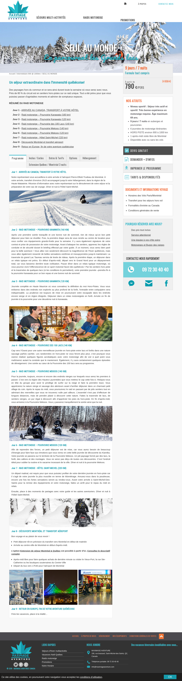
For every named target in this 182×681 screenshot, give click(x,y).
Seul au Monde (49, 74)
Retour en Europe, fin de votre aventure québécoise (47, 146)
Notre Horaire (48, 666)
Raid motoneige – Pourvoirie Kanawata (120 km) (46, 119)
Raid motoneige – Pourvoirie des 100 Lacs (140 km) (47, 124)
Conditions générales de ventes (142, 635)
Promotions (128, 20)
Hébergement (90, 158)
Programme (18, 158)
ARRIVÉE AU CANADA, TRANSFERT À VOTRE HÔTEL (50, 110)
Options (73, 158)
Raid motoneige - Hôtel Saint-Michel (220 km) (44, 137)
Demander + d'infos (142, 159)
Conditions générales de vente (143, 210)
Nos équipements (120, 635)
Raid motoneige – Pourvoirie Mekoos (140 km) (44, 128)
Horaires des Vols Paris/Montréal (144, 195)
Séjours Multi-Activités (51, 17)
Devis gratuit (139, 150)
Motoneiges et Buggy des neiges (147, 245)
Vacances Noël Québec (52, 654)
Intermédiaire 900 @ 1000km (29, 74)
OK (170, 676)
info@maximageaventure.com (103, 667)
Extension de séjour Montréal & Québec (40, 551)
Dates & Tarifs (56, 158)
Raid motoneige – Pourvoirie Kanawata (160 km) (46, 115)
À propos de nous (88, 635)
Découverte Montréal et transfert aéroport (42, 142)
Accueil (12, 74)
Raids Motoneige (93, 17)
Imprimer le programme (145, 168)
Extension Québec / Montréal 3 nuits (47, 164)
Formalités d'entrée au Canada (143, 205)
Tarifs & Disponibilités (145, 177)
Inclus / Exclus (36, 158)
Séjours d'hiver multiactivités (54, 651)
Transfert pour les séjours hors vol (145, 200)
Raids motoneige (49, 658)
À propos (142, 3)
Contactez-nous (165, 3)
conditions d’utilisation (91, 677)
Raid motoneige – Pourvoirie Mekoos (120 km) (44, 133)
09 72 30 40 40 (162, 11)
